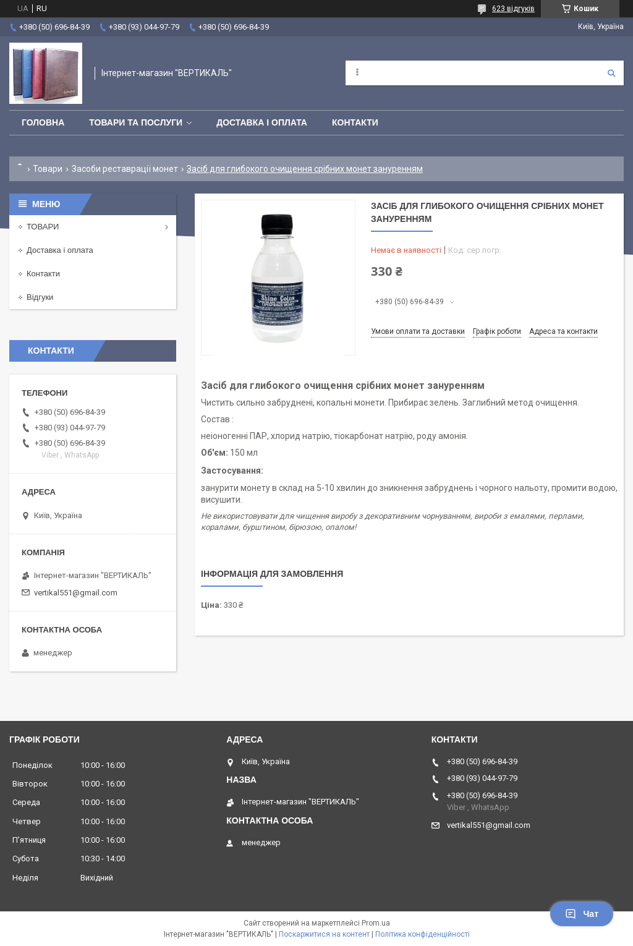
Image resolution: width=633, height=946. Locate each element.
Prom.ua (376, 923)
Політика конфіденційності (422, 934)
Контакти (355, 122)
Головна (43, 122)
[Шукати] (611, 73)
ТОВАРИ (43, 226)
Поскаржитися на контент (324, 934)
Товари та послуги (135, 122)
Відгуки (40, 297)
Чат (581, 913)
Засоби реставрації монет (125, 169)
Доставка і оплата (261, 122)
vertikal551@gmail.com (75, 592)
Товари (47, 169)
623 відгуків (513, 8)
